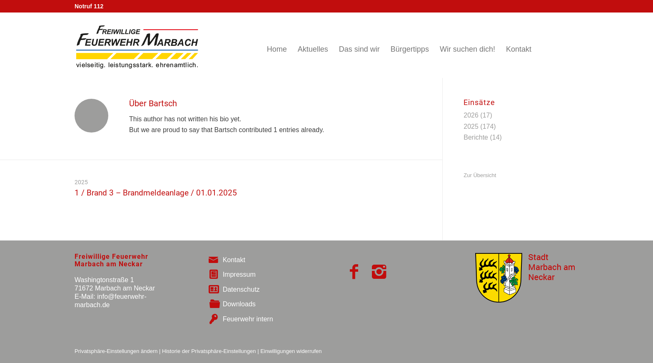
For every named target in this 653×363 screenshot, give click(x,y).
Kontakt (234, 259)
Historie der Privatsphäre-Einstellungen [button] (209, 351)
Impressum (239, 274)
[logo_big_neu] (136, 45)
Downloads (239, 304)
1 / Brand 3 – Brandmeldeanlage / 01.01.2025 (156, 193)
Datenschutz (241, 289)
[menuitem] (277, 45)
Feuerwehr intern (248, 319)
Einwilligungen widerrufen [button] (291, 351)
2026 (471, 115)
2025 (81, 182)
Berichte (476, 137)
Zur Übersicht (480, 175)
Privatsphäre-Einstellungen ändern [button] (116, 351)
